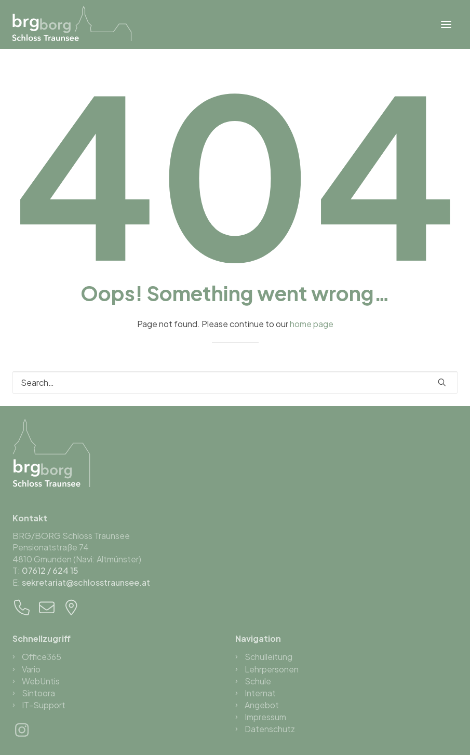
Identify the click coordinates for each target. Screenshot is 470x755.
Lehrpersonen (272, 669)
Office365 (41, 656)
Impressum (265, 716)
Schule (258, 681)
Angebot (262, 704)
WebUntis (41, 681)
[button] (446, 24)
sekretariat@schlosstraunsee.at (86, 582)
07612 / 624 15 (50, 570)
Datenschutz (270, 728)
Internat (260, 692)
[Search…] (235, 382)
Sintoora (38, 692)
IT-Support (43, 704)
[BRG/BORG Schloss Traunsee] (72, 23)
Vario (31, 669)
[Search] (235, 382)
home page (311, 323)
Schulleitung (268, 656)
